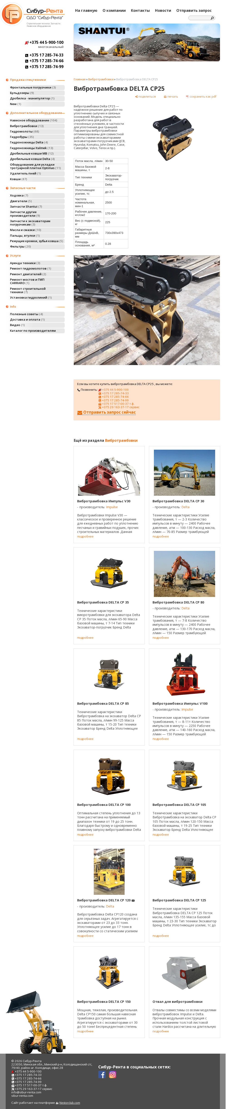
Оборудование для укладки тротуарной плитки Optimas (35, 166)
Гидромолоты (24, 131)
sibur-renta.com (22, 1096)
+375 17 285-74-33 (44, 55)
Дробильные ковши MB (32, 153)
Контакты (140, 10)
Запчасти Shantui (26, 206)
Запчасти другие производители (25, 213)
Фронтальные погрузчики (33, 87)
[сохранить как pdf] (201, 96)
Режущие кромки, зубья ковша (36, 241)
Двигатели (21, 201)
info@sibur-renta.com (26, 1092)
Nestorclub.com (69, 1103)
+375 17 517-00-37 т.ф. (116, 404)
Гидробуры (22, 137)
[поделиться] (145, 96)
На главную (86, 10)
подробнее (85, 536)
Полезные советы (26, 314)
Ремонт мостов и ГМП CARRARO (27, 281)
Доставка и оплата (27, 319)
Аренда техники (25, 263)
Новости (163, 10)
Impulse (112, 507)
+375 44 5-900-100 (44, 42)
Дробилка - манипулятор (32, 98)
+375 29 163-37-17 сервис (118, 407)
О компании (114, 10)
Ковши (18, 179)
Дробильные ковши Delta (32, 159)
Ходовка (19, 195)
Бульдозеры (22, 93)
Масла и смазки (25, 230)
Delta (185, 507)
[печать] (171, 96)
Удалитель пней (25, 173)
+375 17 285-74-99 (44, 66)
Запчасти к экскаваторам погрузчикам (30, 222)
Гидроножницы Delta (29, 142)
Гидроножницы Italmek (31, 148)
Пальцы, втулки (25, 235)
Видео (17, 325)
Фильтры (20, 246)
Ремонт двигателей (28, 274)
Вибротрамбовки (27, 126)
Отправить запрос (194, 10)
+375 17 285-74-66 (44, 60)
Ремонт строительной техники (28, 290)
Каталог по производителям (33, 331)
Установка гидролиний (31, 297)
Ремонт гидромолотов (30, 268)
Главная (80, 79)
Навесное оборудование (33, 120)
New (15, 104)
